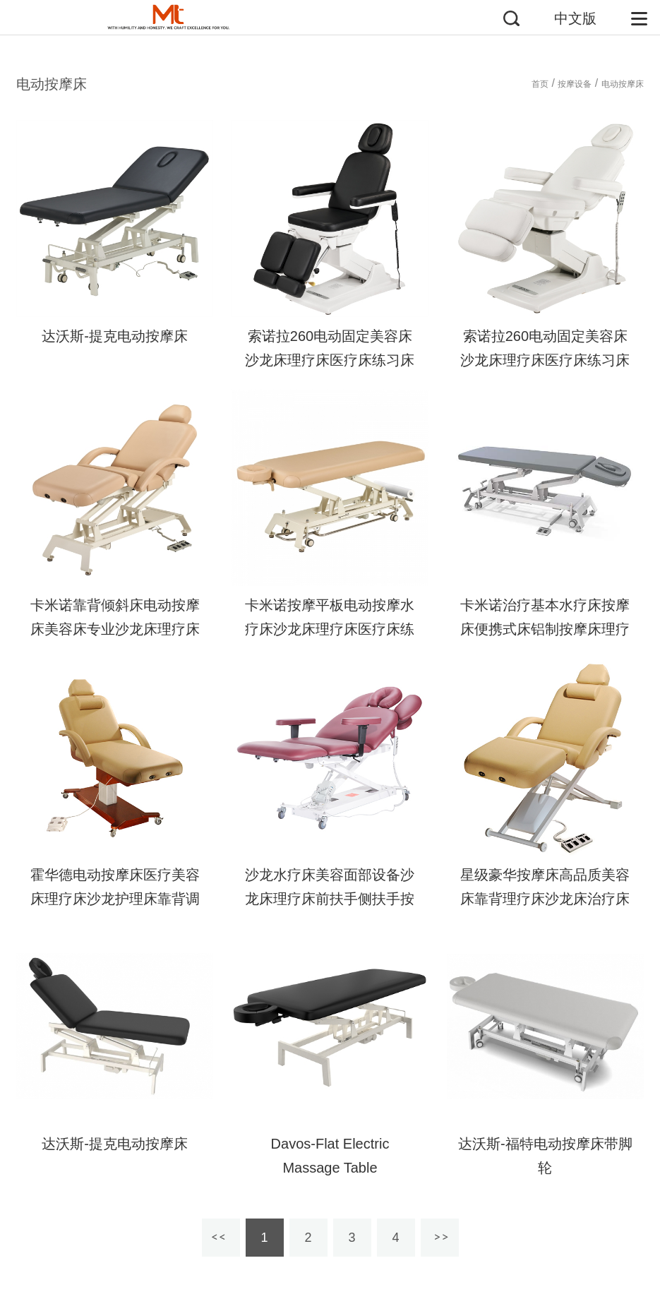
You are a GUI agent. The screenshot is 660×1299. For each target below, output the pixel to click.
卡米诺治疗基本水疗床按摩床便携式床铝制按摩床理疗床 (545, 629)
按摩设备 (575, 84)
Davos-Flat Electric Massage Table (330, 1155)
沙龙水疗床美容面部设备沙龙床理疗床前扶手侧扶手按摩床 (329, 898)
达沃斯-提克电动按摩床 (115, 336)
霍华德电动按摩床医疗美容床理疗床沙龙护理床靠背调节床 (115, 898)
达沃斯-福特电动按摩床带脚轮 (545, 1155)
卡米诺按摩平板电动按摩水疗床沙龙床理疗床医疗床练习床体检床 (329, 629)
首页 (540, 84)
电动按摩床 (622, 84)
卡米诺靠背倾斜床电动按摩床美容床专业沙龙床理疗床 (115, 617)
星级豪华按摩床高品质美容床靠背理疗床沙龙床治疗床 (545, 886)
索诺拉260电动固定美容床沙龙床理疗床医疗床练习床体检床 (329, 360)
